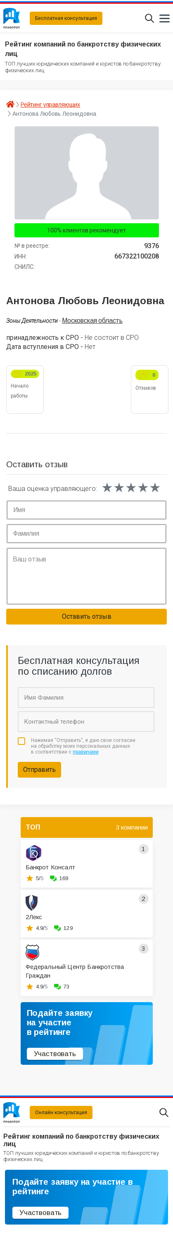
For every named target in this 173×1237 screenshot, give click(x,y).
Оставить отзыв (86, 616)
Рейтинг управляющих (50, 104)
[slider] (131, 487)
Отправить (39, 769)
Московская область (92, 320)
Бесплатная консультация (66, 18)
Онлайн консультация (61, 1112)
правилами (86, 752)
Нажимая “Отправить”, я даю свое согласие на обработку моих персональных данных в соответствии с (83, 746)
